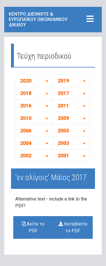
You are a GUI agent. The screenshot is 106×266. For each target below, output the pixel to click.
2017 (63, 93)
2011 (63, 106)
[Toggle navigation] (90, 19)
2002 (25, 156)
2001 (63, 156)
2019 (63, 81)
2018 (25, 93)
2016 (25, 106)
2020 (25, 81)
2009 (63, 118)
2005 (63, 131)
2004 (25, 143)
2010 (25, 118)
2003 (63, 143)
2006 (25, 131)
